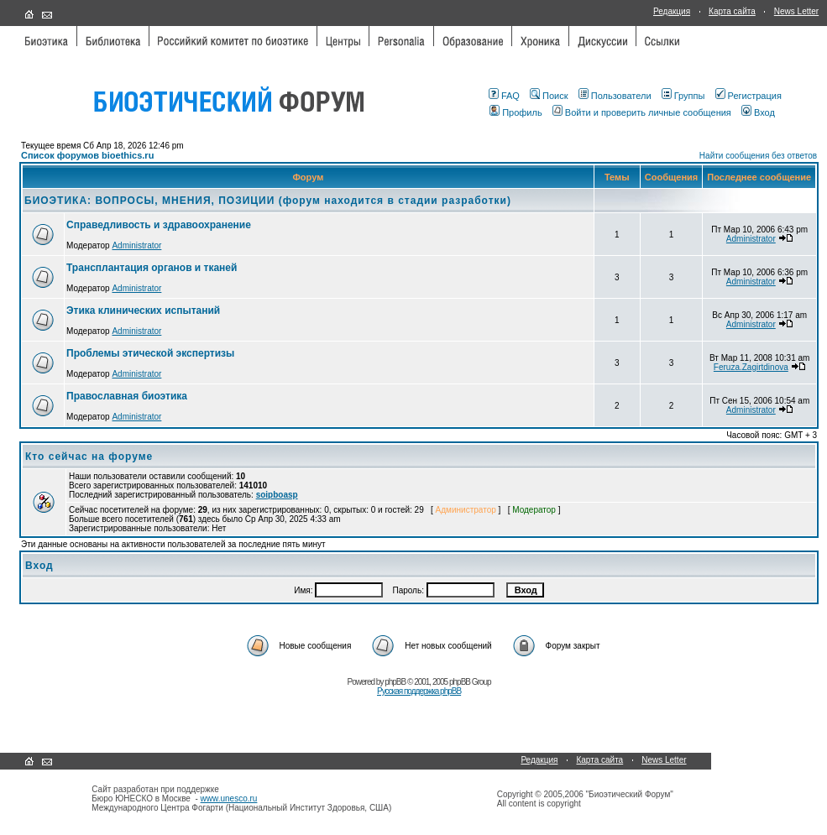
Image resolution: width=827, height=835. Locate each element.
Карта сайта (732, 11)
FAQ (504, 96)
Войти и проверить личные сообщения (641, 112)
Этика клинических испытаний (143, 310)
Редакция (671, 11)
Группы (683, 96)
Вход (758, 112)
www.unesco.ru (229, 798)
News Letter (796, 11)
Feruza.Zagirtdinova (751, 367)
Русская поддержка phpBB (419, 691)
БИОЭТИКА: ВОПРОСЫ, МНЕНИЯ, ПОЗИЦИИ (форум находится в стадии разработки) (267, 200)
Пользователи (615, 96)
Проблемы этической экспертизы (150, 353)
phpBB (395, 681)
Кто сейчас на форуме (89, 456)
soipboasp (277, 494)
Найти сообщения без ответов (758, 155)
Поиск (549, 96)
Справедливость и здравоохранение (158, 225)
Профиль (515, 112)
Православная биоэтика (126, 396)
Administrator (136, 245)
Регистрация (748, 96)
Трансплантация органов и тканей (151, 268)
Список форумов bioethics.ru (87, 155)
